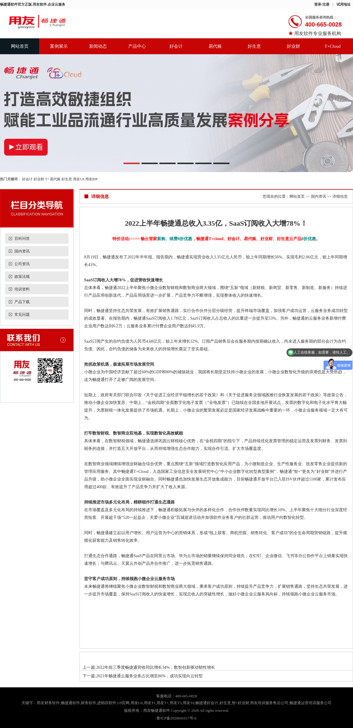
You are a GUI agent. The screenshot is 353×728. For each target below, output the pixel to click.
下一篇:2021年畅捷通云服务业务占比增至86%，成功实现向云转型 (143, 676)
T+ (47, 179)
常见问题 (22, 314)
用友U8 (78, 179)
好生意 (254, 46)
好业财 (293, 46)
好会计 (176, 46)
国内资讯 (22, 251)
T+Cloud (332, 46)
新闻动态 (98, 46)
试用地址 (344, 4)
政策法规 (22, 276)
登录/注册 (321, 4)
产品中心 (137, 46)
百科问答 (22, 238)
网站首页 (20, 46)
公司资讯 (22, 264)
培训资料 (22, 289)
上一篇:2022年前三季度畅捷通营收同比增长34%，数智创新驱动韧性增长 (149, 667)
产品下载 (22, 302)
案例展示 (59, 46)
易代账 (215, 46)
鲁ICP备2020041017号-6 (176, 718)
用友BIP (91, 179)
